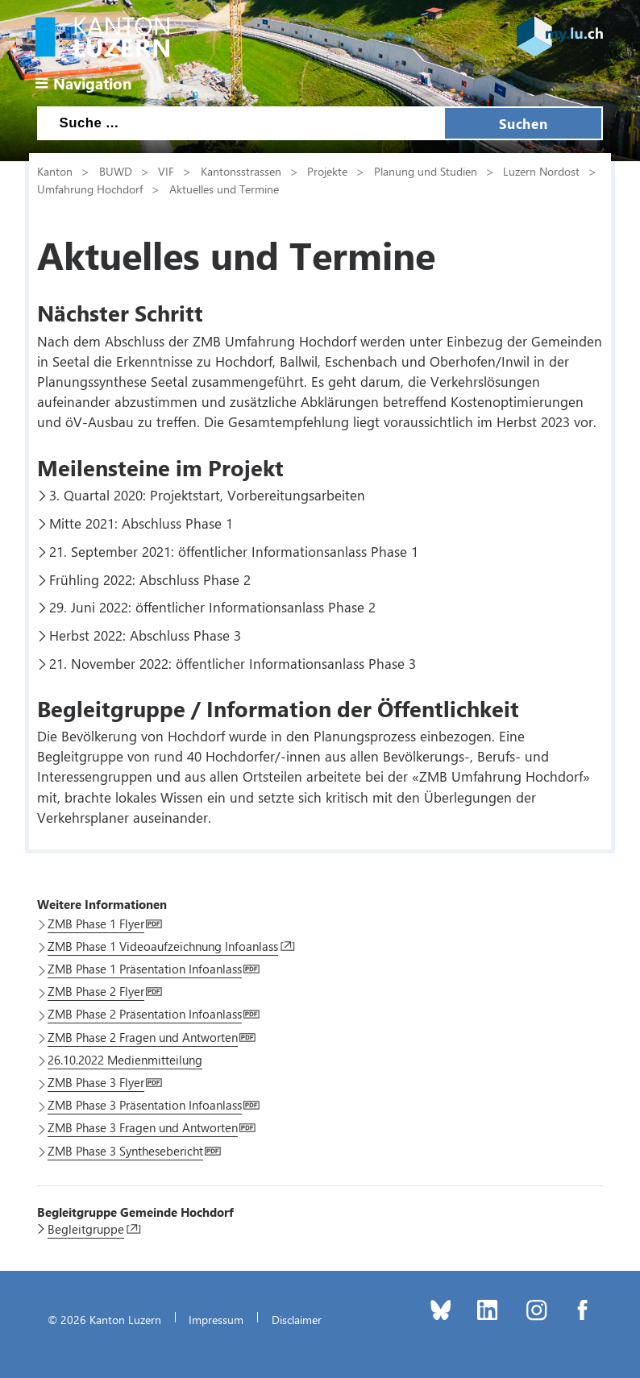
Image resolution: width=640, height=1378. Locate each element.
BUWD (115, 171)
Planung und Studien (425, 171)
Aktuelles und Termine (224, 188)
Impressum (216, 1319)
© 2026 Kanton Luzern (104, 1319)
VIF (166, 171)
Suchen (523, 123)
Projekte (327, 171)
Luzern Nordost (541, 171)
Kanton (55, 171)
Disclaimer (297, 1319)
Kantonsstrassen (241, 171)
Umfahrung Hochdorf (90, 188)
